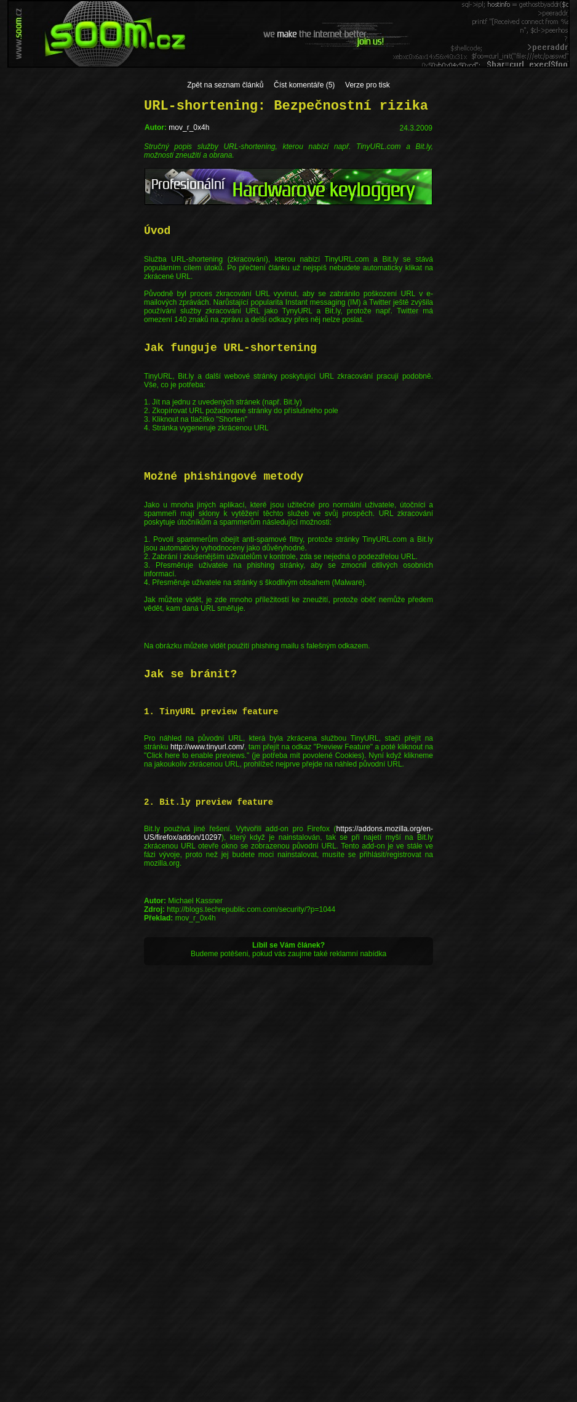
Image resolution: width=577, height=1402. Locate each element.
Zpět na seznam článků (225, 85)
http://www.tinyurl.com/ (207, 747)
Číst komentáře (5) (304, 85)
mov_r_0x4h (189, 127)
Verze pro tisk (367, 85)
